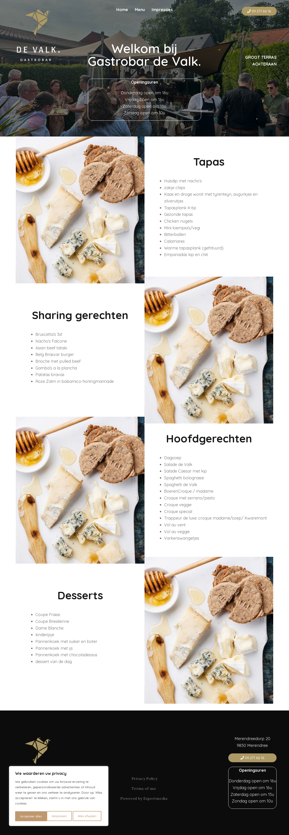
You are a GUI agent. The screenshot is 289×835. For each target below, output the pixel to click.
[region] (58, 797)
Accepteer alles (87, 816)
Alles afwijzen (56, 816)
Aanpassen (27, 816)
